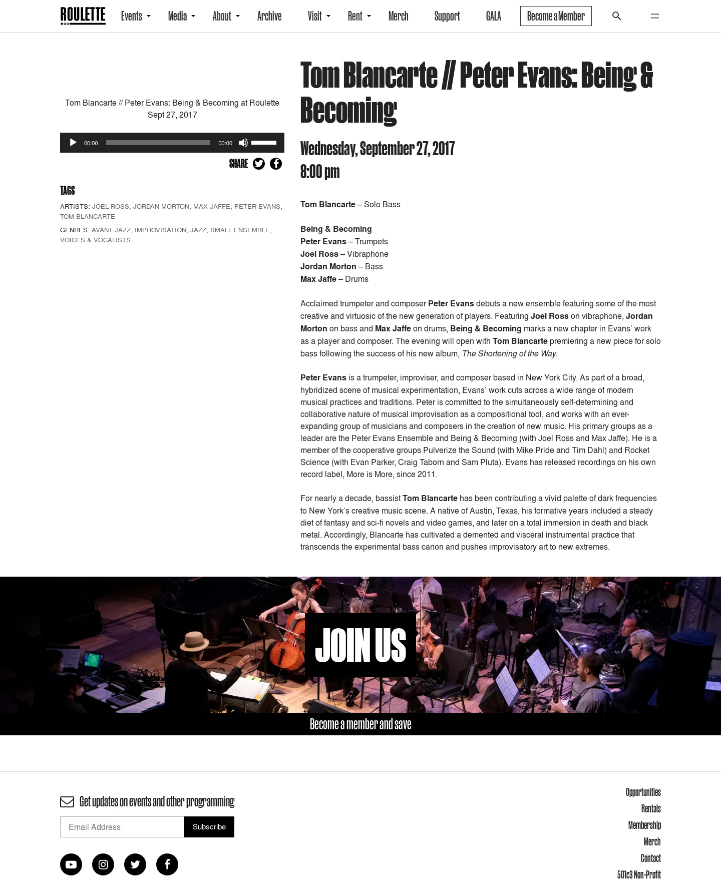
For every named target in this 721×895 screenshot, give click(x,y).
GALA (493, 16)
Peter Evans (257, 206)
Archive (269, 16)
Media (177, 16)
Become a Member (556, 16)
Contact (651, 857)
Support (447, 16)
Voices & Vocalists (95, 239)
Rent (355, 16)
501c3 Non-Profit (639, 874)
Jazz (198, 229)
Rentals (651, 808)
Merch (399, 16)
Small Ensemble (240, 229)
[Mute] (243, 143)
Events (131, 16)
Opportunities (643, 791)
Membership (644, 824)
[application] (172, 143)
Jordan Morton (161, 206)
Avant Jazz (111, 229)
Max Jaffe (211, 206)
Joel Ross (110, 206)
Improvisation (160, 229)
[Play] (73, 143)
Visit (315, 16)
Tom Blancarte (87, 216)
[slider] (158, 142)
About (222, 16)
